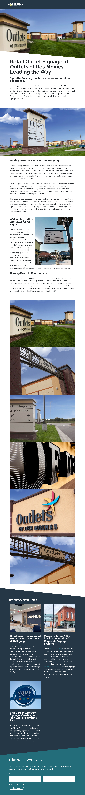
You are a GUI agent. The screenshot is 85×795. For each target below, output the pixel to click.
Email (45, 774)
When (46, 649)
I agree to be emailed (17, 784)
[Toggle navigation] (81, 4)
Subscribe (16, 788)
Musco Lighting (55, 649)
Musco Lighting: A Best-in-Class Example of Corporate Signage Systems (58, 640)
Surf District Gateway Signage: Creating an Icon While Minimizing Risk (23, 716)
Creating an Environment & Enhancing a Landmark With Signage (25, 639)
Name (11, 774)
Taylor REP (48, 667)
